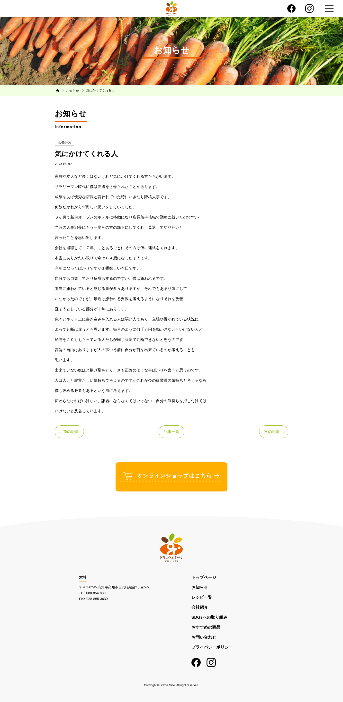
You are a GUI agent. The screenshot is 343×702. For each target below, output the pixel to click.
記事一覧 (171, 432)
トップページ (203, 577)
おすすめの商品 (205, 627)
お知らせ (199, 587)
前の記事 (71, 432)
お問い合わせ (203, 637)
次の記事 (272, 432)
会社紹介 (199, 607)
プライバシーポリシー (212, 647)
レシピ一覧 (201, 597)
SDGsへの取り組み (209, 617)
